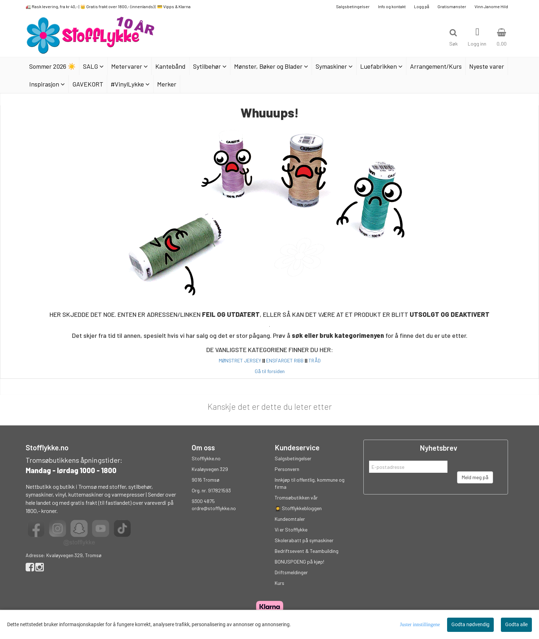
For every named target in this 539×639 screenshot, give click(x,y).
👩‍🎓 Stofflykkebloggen (298, 508)
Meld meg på (475, 477)
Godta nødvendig (470, 624)
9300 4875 (203, 501)
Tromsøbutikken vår (296, 497)
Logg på (421, 6)
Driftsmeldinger (291, 572)
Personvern (287, 469)
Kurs (279, 583)
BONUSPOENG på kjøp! (299, 562)
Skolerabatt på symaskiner (304, 540)
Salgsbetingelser (353, 6)
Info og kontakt (392, 6)
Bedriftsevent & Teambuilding (306, 551)
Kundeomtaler (290, 519)
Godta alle (516, 624)
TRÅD (315, 360)
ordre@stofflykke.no (214, 508)
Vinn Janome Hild (491, 6)
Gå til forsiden (270, 371)
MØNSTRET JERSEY (240, 360)
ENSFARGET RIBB (285, 360)
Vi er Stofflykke (291, 530)
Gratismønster (451, 6)
